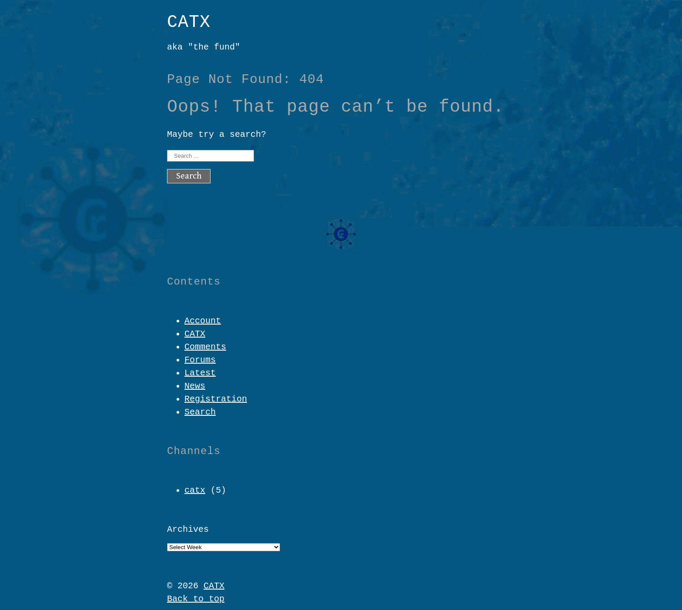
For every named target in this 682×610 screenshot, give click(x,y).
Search (200, 412)
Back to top (195, 599)
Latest (200, 373)
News (194, 386)
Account (202, 321)
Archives (188, 529)
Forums (200, 360)
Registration (215, 399)
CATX (189, 22)
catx (194, 490)
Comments (205, 347)
